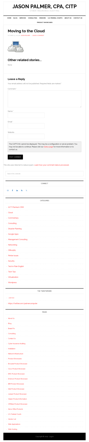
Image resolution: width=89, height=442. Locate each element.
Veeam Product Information (17, 399)
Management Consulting (17, 239)
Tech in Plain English (16, 266)
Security (11, 261)
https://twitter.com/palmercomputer (22, 303)
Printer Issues (13, 256)
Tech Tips (12, 272)
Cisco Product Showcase (16, 369)
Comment (12, 89)
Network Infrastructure (15, 354)
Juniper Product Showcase (17, 394)
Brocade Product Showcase (17, 364)
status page (48, 147)
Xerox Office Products (15, 409)
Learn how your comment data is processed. (51, 165)
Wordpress (12, 282)
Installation (11, 349)
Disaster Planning (15, 229)
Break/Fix (11, 328)
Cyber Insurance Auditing (16, 343)
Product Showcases (15, 359)
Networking (12, 245)
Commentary (13, 218)
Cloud (10, 213)
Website (11, 132)
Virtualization (13, 277)
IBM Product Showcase (16, 384)
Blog (9, 323)
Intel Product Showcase (16, 389)
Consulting (12, 223)
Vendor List (12, 419)
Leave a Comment (38, 35)
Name (10, 111)
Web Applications (14, 424)
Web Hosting (12, 429)
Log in (51, 436)
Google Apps (13, 234)
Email (10, 122)
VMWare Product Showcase (17, 404)
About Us (11, 318)
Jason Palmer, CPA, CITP (44, 6)
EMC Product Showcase (16, 374)
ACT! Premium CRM (16, 207)
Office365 (12, 250)
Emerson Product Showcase (17, 379)
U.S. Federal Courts (14, 414)
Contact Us (12, 338)
